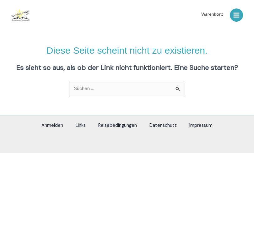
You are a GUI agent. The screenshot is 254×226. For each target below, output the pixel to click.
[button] (211, 14)
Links (81, 125)
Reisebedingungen (117, 125)
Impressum (201, 125)
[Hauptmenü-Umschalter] (236, 15)
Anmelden (52, 125)
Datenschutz (163, 125)
